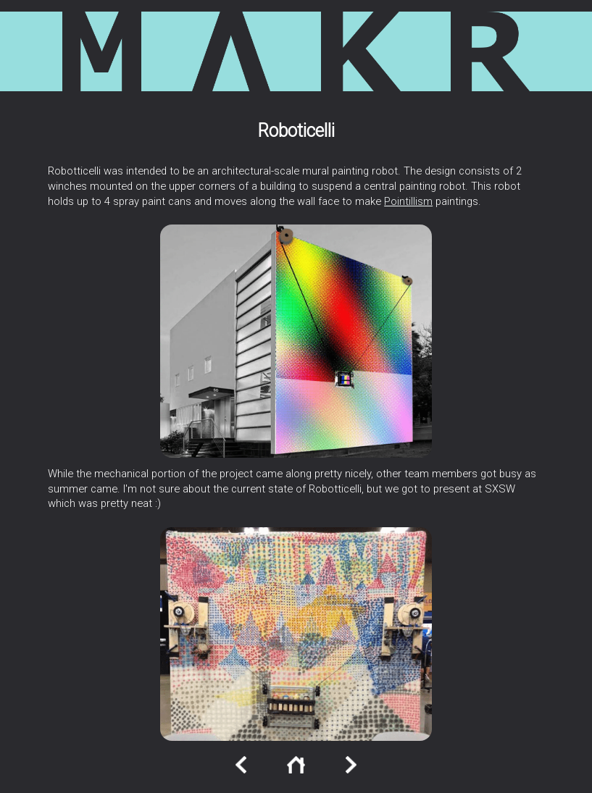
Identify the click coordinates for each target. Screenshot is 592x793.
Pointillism (408, 201)
